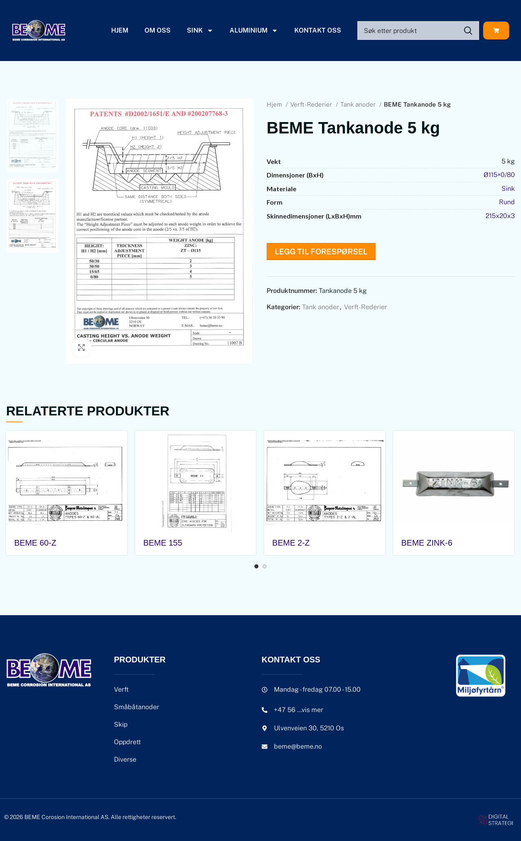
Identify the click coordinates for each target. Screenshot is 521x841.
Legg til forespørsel (321, 251)
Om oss (157, 30)
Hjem (119, 30)
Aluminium (254, 30)
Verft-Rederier (312, 104)
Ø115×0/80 (499, 175)
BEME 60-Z (35, 542)
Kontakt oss (317, 30)
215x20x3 (500, 216)
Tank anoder (358, 104)
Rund (507, 202)
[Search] (418, 30)
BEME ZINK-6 (427, 542)
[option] (32, 136)
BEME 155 (162, 542)
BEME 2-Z (291, 542)
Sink (200, 30)
